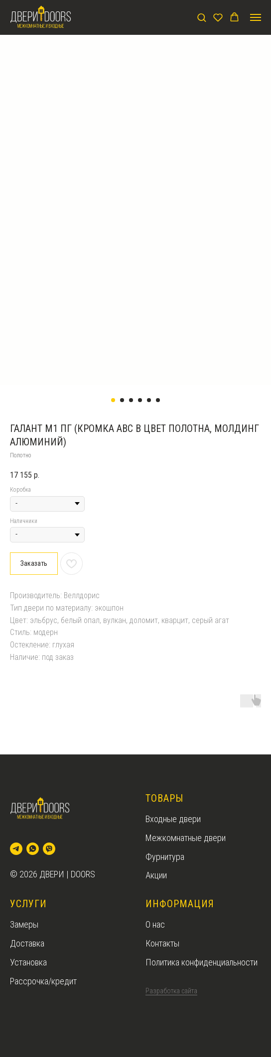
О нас (155, 924)
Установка (28, 962)
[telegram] (16, 849)
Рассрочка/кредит (43, 981)
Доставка (27, 943)
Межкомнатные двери (185, 838)
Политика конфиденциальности (201, 962)
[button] (201, 17)
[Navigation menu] (255, 17)
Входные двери (173, 819)
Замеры (24, 924)
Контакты (162, 943)
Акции (156, 875)
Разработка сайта (171, 991)
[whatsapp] (32, 849)
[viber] (49, 849)
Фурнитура (164, 856)
